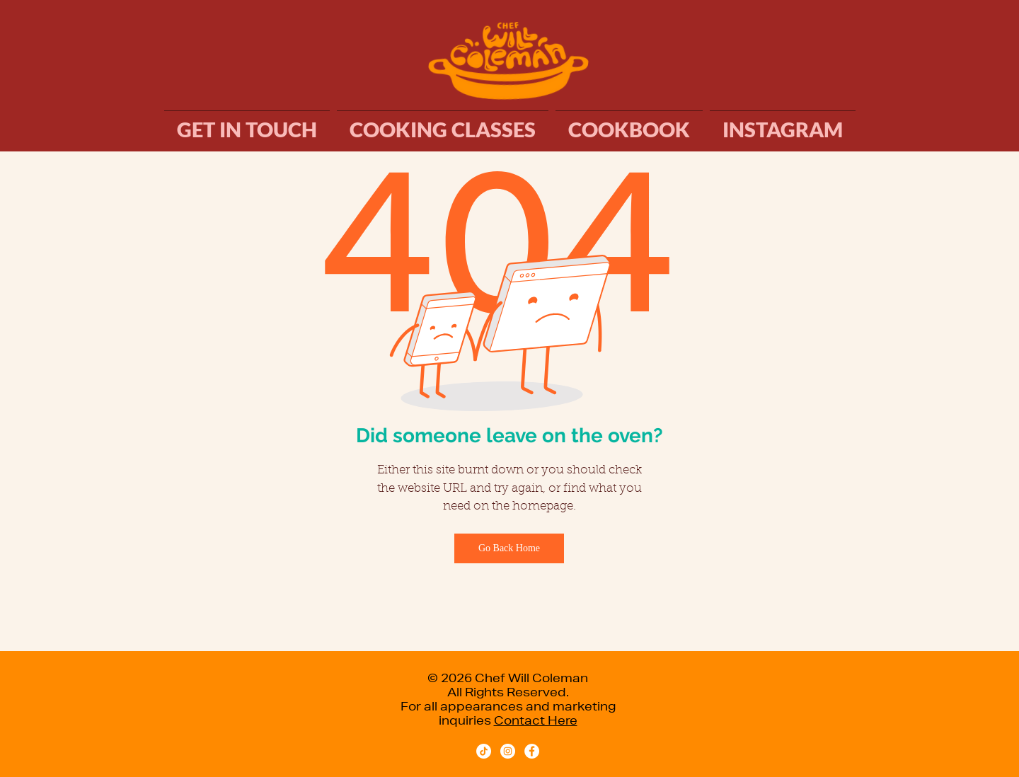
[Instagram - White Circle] (507, 751)
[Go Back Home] (509, 548)
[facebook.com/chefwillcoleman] (531, 751)
